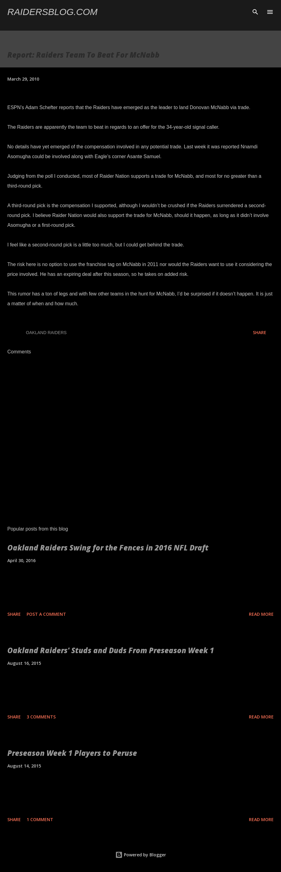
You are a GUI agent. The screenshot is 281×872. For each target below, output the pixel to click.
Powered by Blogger (140, 855)
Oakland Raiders (46, 332)
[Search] (255, 11)
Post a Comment (46, 614)
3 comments (41, 717)
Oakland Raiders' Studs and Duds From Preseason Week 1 (110, 650)
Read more (261, 614)
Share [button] (259, 332)
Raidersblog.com (52, 12)
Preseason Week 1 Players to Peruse (72, 753)
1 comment (40, 819)
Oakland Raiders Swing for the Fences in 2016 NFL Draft (108, 548)
